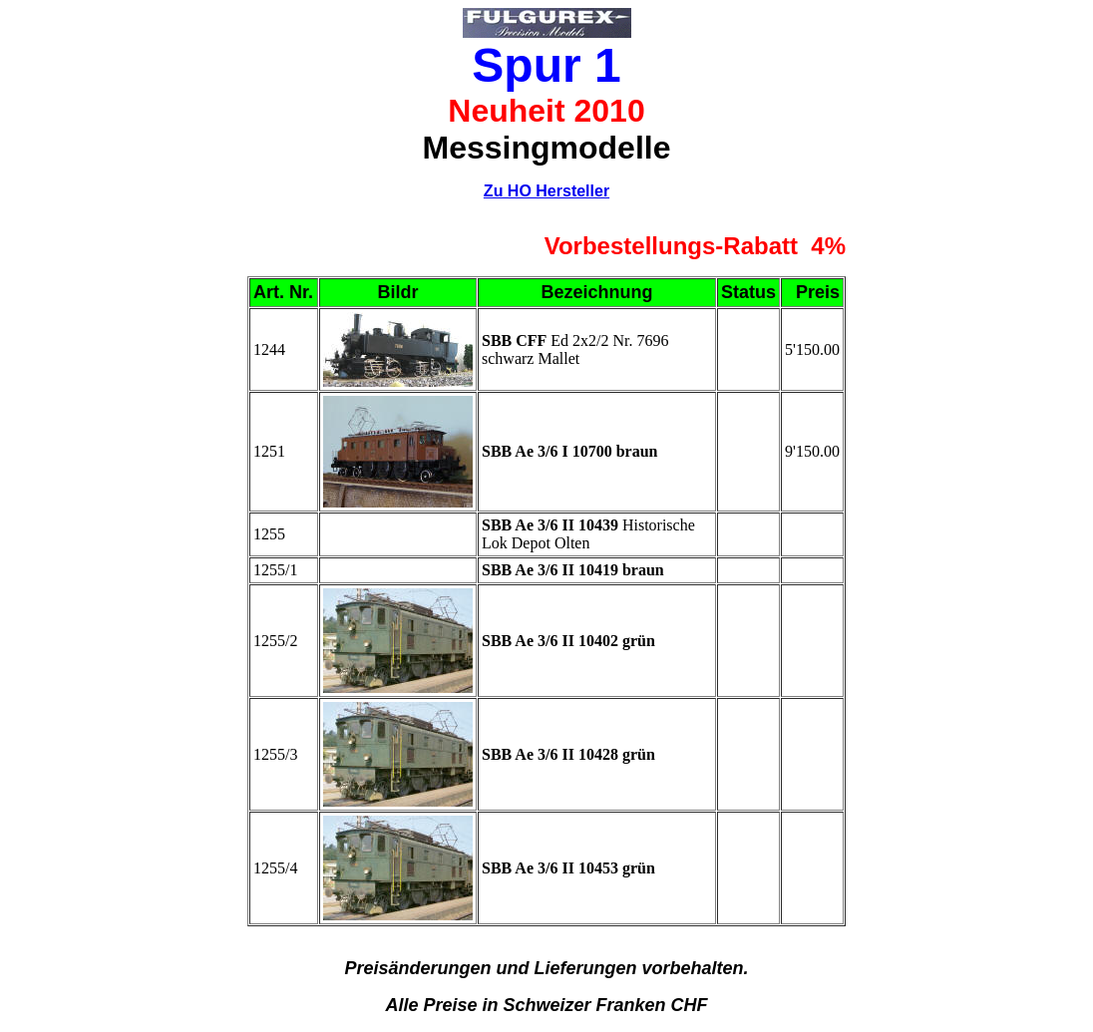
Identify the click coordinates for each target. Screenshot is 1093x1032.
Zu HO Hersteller (546, 190)
